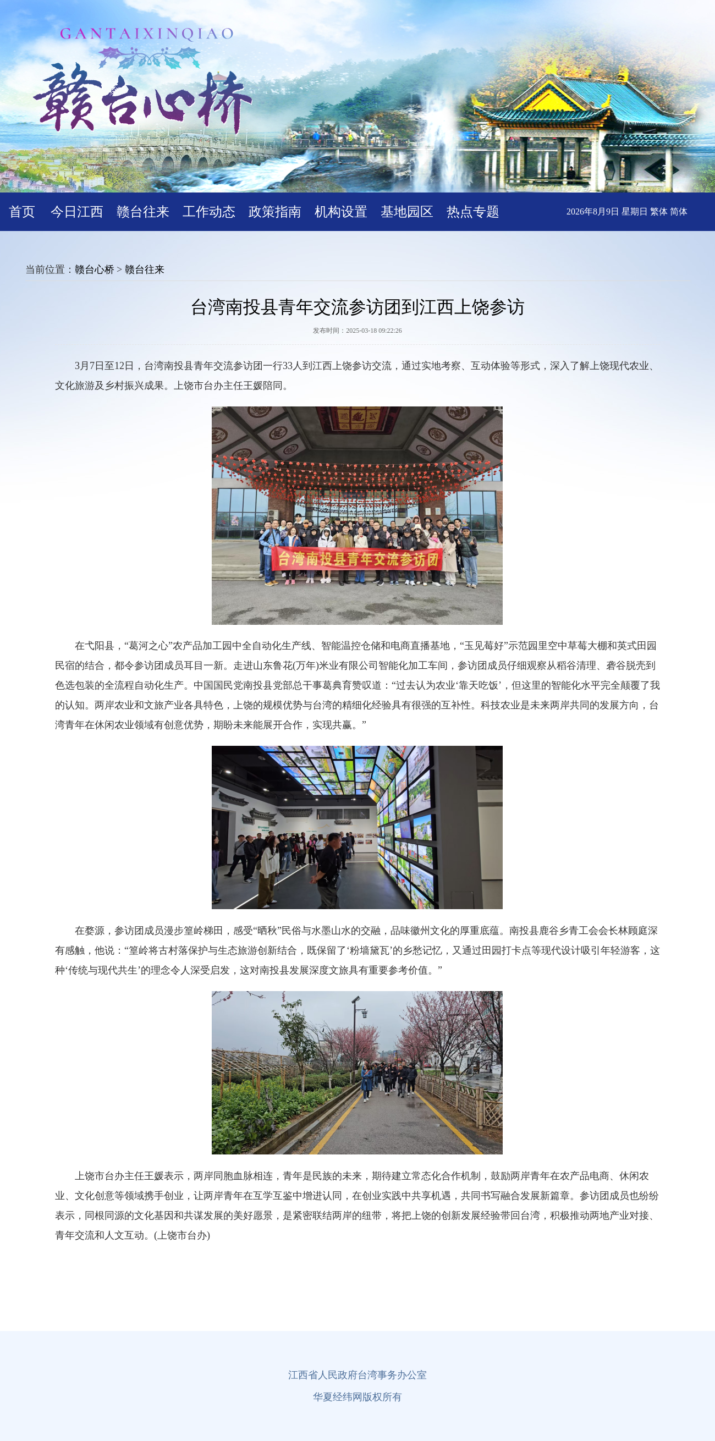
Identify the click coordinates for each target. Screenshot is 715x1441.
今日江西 (77, 212)
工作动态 (209, 212)
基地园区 (407, 212)
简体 (679, 211)
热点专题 (473, 212)
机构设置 (341, 212)
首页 (22, 212)
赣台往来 (143, 212)
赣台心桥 (94, 269)
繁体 (659, 211)
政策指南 (275, 212)
